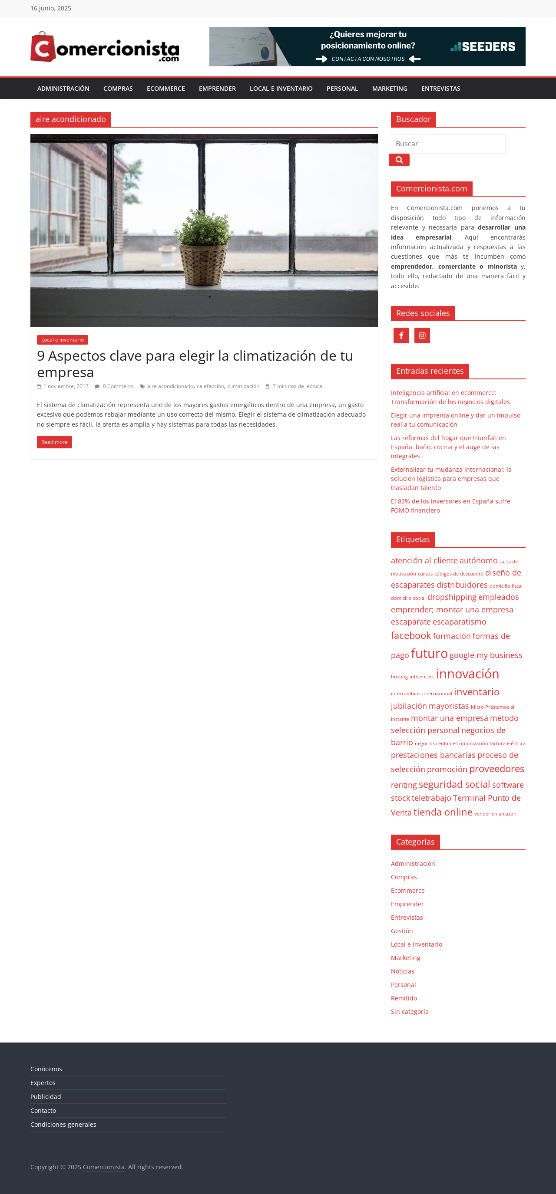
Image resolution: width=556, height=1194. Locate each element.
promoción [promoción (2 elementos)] (447, 769)
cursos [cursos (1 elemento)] (425, 574)
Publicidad (45, 1096)
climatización (243, 386)
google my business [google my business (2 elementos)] (486, 655)
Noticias (402, 971)
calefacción (210, 386)
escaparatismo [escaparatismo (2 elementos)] (459, 621)
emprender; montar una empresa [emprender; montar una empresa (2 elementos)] (452, 609)
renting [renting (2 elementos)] (404, 785)
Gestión (402, 931)
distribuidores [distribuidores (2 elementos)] (462, 584)
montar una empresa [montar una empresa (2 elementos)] (449, 718)
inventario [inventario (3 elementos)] (477, 691)
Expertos (43, 1083)
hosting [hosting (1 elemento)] (399, 677)
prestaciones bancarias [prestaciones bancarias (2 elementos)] (433, 755)
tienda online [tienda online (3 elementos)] (443, 812)
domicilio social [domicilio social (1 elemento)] (408, 598)
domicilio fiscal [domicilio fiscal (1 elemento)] (506, 586)
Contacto (43, 1110)
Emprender (217, 88)
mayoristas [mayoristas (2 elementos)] (449, 706)
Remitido (404, 998)
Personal (342, 88)
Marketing (389, 88)
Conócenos (46, 1069)
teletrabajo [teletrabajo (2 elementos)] (431, 798)
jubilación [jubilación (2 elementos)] (409, 706)
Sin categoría (410, 1011)
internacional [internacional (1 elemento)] (437, 694)
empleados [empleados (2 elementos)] (498, 597)
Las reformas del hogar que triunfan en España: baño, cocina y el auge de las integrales (448, 447)
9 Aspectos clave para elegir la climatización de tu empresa (195, 363)
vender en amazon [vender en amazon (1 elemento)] (495, 814)
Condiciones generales (63, 1124)
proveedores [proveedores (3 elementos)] (496, 768)
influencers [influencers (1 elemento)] (422, 677)
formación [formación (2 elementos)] (452, 636)
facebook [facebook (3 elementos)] (411, 635)
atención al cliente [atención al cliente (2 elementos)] (424, 560)
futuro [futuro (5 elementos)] (429, 653)
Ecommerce (166, 88)
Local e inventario (281, 88)
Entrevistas (440, 88)
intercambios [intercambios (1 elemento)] (405, 694)
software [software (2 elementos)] (508, 785)
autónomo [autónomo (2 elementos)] (479, 560)
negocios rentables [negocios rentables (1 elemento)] (436, 743)
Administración (63, 88)
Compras (118, 88)
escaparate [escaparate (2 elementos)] (411, 621)
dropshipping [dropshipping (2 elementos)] (452, 597)
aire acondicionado (170, 386)
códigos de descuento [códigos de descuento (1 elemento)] (458, 574)
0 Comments (114, 386)
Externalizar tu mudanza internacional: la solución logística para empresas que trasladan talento (451, 478)
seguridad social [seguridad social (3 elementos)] (454, 784)
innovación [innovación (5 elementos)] (468, 673)
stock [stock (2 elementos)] (400, 798)
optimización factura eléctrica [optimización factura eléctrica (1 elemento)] (492, 743)
